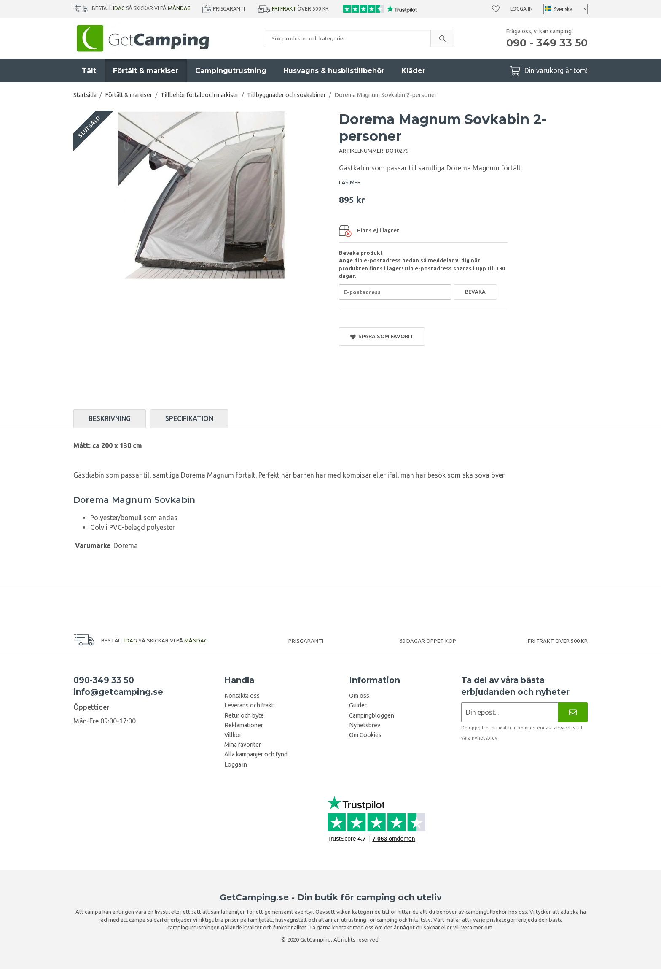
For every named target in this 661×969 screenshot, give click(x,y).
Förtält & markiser (145, 71)
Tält (89, 71)
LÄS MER (350, 182)
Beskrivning (110, 418)
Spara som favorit (382, 336)
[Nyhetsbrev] (573, 712)
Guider (358, 705)
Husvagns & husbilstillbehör (333, 71)
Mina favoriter (242, 744)
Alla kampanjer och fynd (256, 754)
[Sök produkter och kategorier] (347, 38)
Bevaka (475, 291)
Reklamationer (243, 725)
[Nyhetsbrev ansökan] (509, 712)
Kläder (413, 71)
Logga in (521, 8)
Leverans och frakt (249, 705)
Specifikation (189, 418)
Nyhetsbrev (364, 725)
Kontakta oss (242, 695)
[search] (442, 38)
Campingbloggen (371, 715)
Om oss (359, 695)
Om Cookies (365, 734)
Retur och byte (244, 715)
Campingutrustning (230, 71)
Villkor (233, 734)
